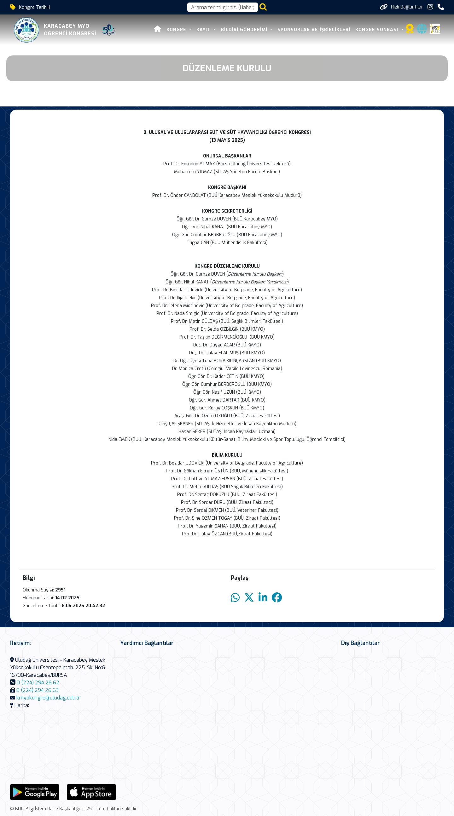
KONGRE (177, 30)
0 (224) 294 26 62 (38, 682)
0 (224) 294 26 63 (37, 690)
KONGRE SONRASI (377, 30)
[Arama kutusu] (222, 7)
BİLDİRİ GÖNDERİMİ (245, 30)
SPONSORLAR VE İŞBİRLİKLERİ (313, 30)
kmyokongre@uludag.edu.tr (48, 697)
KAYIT (204, 30)
